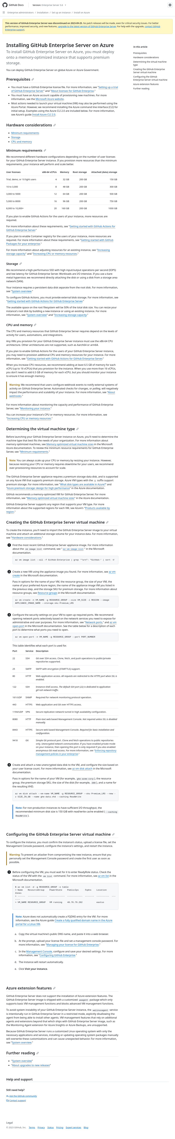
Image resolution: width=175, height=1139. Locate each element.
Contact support (16, 1100)
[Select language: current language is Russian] (170, 4)
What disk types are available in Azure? (82, 484)
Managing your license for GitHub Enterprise (72, 944)
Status (50, 1127)
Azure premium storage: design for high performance (38, 488)
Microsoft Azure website (50, 99)
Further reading (22, 1052)
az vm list (103, 876)
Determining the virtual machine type (42, 428)
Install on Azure (82, 12)
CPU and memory (21, 141)
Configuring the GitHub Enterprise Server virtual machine (60, 834)
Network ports (93, 622)
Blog (86, 1127)
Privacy (41, 1127)
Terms (32, 1127)
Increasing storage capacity (70, 315)
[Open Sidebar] (3, 12)
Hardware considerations (31, 124)
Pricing (59, 1127)
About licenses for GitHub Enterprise (72, 91)
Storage (15, 137)
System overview (21, 291)
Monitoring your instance (35, 408)
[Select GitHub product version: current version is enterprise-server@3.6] (49, 5)
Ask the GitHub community (21, 1095)
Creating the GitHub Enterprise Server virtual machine (57, 522)
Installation (42, 12)
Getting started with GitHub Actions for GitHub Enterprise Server (44, 301)
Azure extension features (30, 988)
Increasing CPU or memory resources (55, 253)
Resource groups (47, 593)
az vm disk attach (82, 768)
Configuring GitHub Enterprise (57, 955)
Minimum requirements (25, 133)
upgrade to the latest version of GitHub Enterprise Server (87, 26)
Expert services (73, 1127)
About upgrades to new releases (31, 1065)
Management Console (39, 951)
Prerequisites (20, 79)
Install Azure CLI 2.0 (43, 114)
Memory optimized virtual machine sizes (69, 444)
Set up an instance (61, 12)
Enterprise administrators (20, 12)
